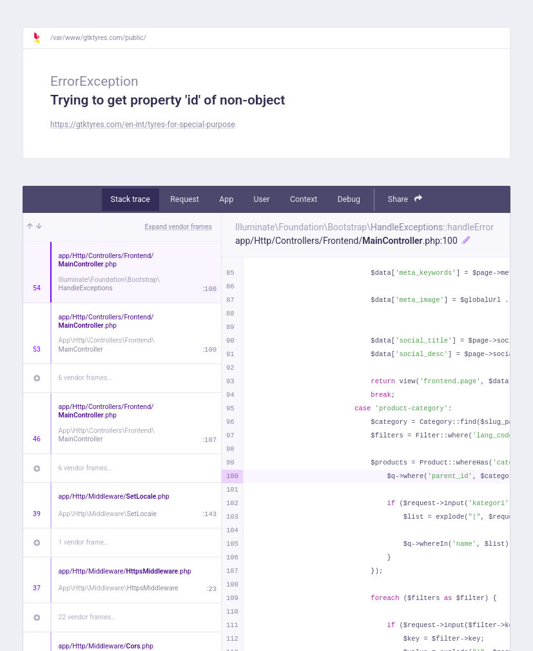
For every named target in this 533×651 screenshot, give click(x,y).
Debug (349, 199)
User (262, 199)
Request (184, 199)
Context (303, 199)
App (226, 199)
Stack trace (130, 199)
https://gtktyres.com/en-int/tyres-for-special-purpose (142, 124)
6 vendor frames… (85, 378)
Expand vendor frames (178, 227)
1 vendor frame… (83, 542)
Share (405, 199)
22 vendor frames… (87, 617)
